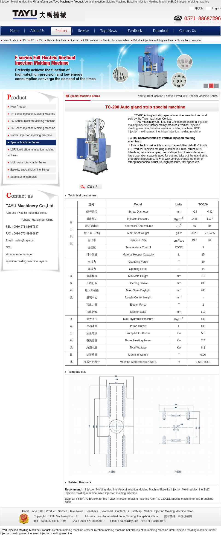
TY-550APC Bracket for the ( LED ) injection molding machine (111, 498)
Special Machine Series (24, 142)
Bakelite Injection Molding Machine (148, 1)
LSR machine (90, 40)
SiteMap (136, 511)
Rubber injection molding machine (31, 135)
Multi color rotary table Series (28, 162)
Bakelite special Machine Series (29, 169)
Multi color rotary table (116, 40)
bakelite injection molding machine (171, 128)
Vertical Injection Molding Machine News (169, 511)
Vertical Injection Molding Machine (105, 1)
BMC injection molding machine (189, 1)
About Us (37, 31)
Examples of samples (189, 40)
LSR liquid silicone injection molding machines (30, 152)
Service (83, 31)
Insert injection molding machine (117, 493)
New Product (10, 40)
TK (41, 40)
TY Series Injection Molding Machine (32, 113)
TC (32, 40)
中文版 (199, 8)
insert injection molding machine (181, 131)
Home (14, 31)
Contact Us (187, 31)
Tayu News (108, 31)
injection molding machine (67, 530)
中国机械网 (185, 516)
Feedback (135, 31)
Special (74, 40)
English (216, 8)
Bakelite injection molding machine (153, 40)
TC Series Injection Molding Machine (32, 121)
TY (24, 40)
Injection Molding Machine (16, 1)
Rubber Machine (56, 40)
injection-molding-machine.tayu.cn (26, 261)
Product (61, 31)
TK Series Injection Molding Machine (32, 128)
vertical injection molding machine (104, 530)
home (169, 96)
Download (160, 31)
